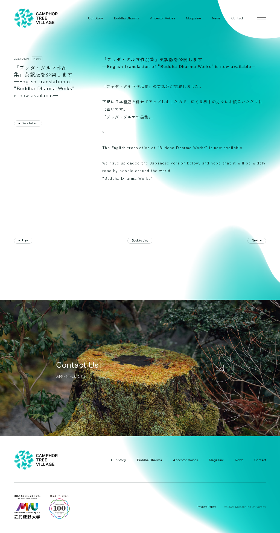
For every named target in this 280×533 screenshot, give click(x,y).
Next (255, 240)
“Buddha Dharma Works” (127, 178)
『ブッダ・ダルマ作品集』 (127, 117)
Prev (25, 240)
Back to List (30, 123)
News (37, 59)
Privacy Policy (206, 507)
